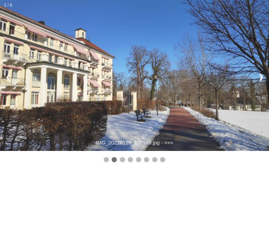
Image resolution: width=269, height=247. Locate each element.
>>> (168, 142)
